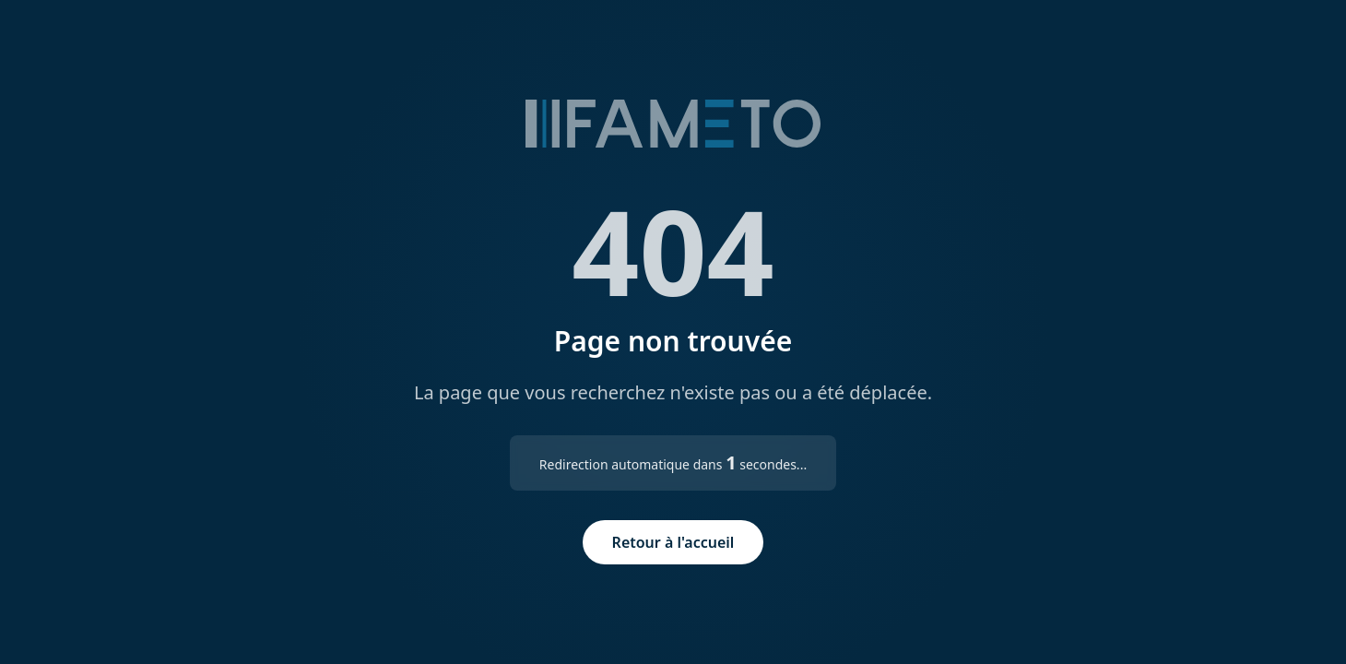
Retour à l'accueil (673, 542)
